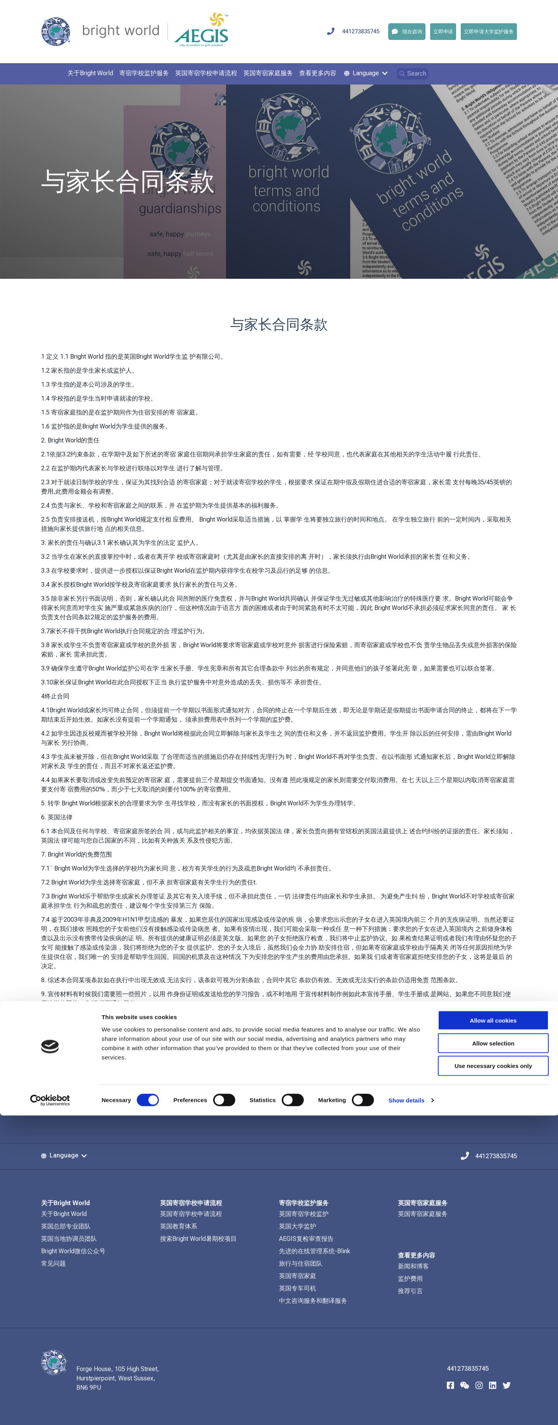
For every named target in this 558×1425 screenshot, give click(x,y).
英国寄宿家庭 (297, 1276)
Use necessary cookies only (493, 1375)
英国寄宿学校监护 (304, 1214)
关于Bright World (64, 1214)
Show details (407, 1409)
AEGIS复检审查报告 (306, 1238)
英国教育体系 (178, 1226)
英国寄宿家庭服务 (423, 1214)
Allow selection (493, 1352)
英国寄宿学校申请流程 (191, 1214)
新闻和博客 (413, 1266)
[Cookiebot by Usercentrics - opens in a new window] (50, 1410)
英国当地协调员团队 (69, 1238)
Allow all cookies (493, 1330)
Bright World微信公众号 (73, 1251)
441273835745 (360, 31)
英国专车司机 (297, 1288)
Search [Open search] (412, 73)
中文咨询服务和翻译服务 (313, 1300)
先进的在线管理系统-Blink (314, 1251)
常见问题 (53, 1263)
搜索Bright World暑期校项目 (198, 1238)
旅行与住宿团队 (300, 1263)
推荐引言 (410, 1291)
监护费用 (410, 1278)
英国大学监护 (297, 1226)
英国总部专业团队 (66, 1226)
